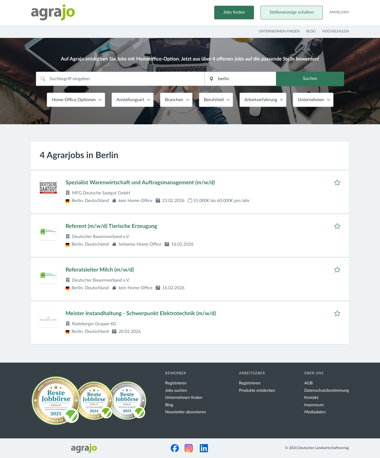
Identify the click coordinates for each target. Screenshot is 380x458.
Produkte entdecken (257, 390)
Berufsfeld (214, 100)
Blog (311, 31)
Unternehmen (311, 100)
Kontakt (311, 398)
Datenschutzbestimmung (326, 390)
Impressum (314, 405)
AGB (308, 383)
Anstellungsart (130, 100)
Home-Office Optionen (74, 100)
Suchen (310, 79)
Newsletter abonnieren (185, 412)
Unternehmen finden (279, 31)
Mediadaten (315, 412)
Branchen (174, 100)
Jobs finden (234, 12)
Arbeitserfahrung (260, 100)
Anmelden (339, 12)
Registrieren (176, 383)
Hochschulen (335, 31)
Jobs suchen (176, 390)
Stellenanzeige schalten (291, 12)
